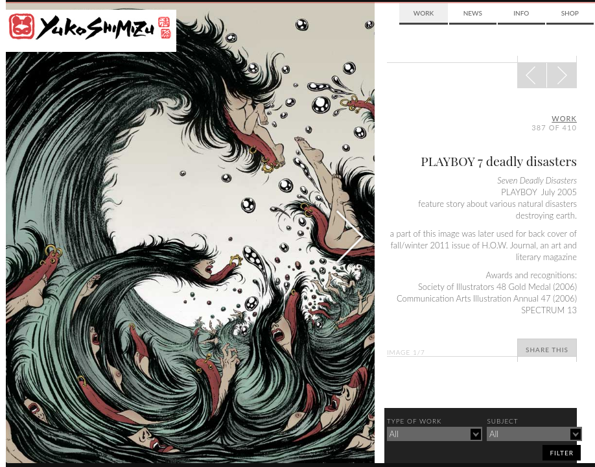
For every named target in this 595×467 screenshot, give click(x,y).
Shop (570, 13)
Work (424, 13)
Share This (547, 349)
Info (521, 13)
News (472, 13)
